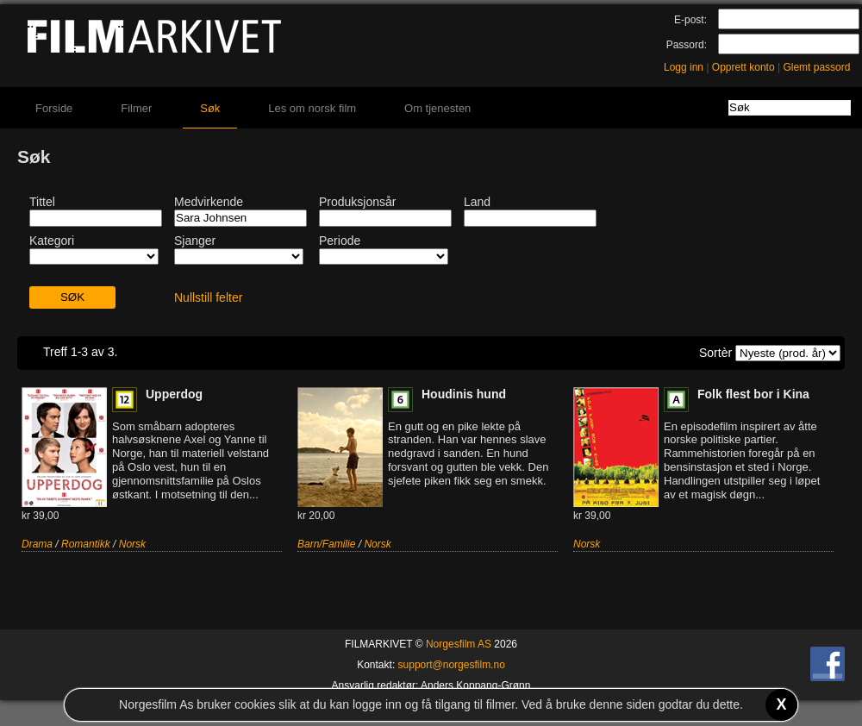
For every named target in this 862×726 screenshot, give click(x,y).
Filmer (136, 108)
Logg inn (683, 67)
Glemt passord (816, 67)
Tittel (42, 202)
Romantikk (85, 544)
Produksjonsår (358, 202)
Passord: (686, 45)
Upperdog (174, 394)
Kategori (51, 240)
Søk (210, 108)
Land (477, 202)
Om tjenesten (437, 108)
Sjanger (195, 240)
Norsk (132, 544)
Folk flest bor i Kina (753, 394)
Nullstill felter (208, 297)
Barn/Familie (326, 544)
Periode (339, 240)
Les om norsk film (312, 108)
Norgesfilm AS (458, 644)
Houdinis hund (464, 394)
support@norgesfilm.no (451, 665)
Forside (53, 108)
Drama (37, 544)
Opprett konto (743, 67)
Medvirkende (208, 202)
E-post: (690, 20)
